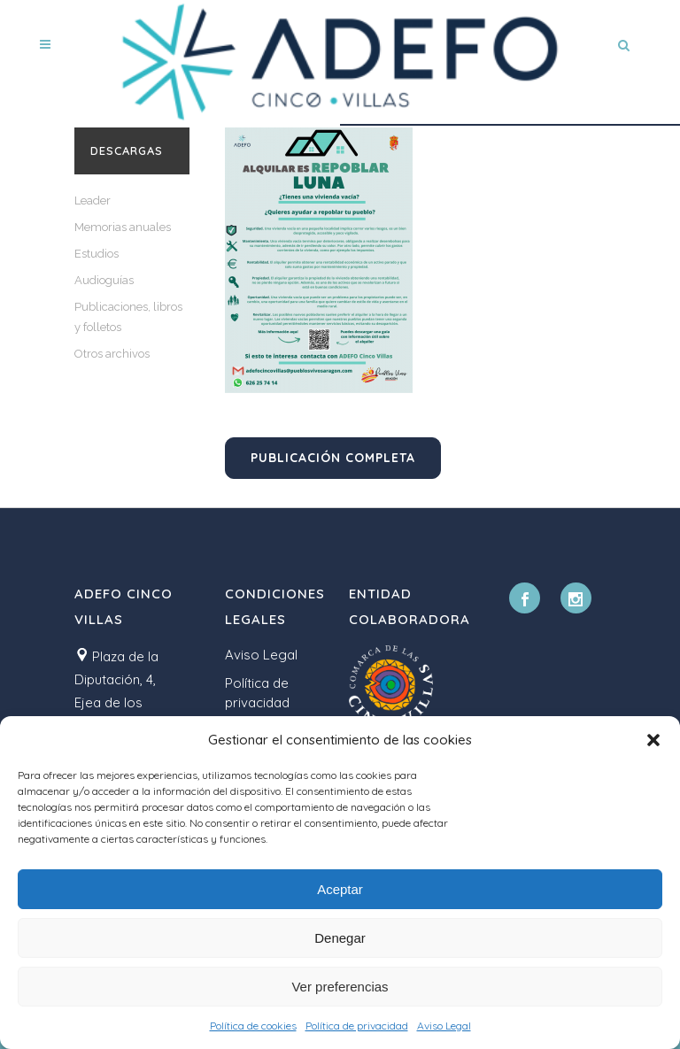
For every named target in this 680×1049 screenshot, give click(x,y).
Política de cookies (253, 1025)
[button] (653, 740)
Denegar (340, 937)
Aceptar (340, 889)
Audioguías (104, 280)
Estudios (96, 253)
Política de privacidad (356, 1025)
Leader (92, 200)
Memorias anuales (122, 227)
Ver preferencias (339, 986)
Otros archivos (112, 353)
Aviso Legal (444, 1025)
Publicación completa (333, 458)
